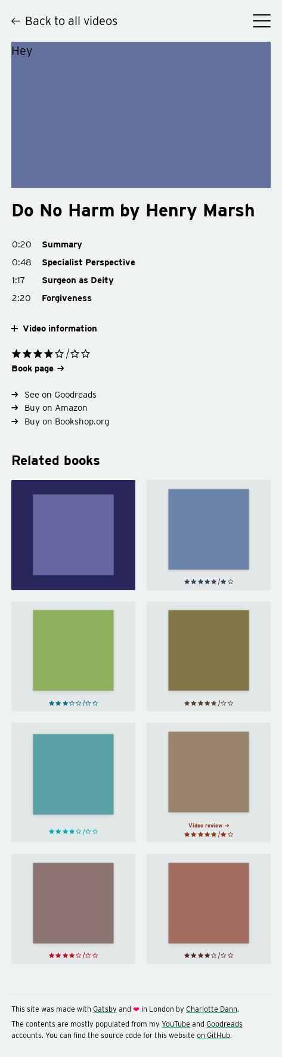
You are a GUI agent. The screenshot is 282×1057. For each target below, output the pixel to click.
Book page (37, 368)
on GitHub (213, 1035)
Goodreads (224, 1023)
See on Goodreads (54, 394)
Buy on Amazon (49, 407)
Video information (54, 328)
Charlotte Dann (211, 1009)
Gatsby (105, 1009)
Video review (208, 825)
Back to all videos (64, 21)
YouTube (176, 1023)
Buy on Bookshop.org (60, 421)
